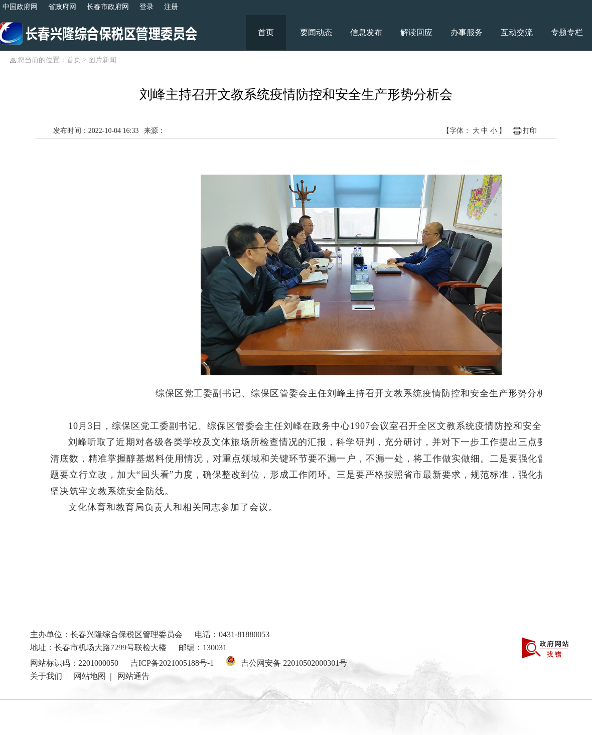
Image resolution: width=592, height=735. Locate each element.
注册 (171, 7)
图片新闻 (102, 60)
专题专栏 (567, 32)
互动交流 (517, 32)
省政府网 (62, 7)
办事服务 (467, 32)
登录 (146, 7)
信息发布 (366, 32)
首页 (266, 32)
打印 (530, 130)
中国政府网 (20, 7)
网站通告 (133, 676)
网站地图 (90, 676)
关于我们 (46, 676)
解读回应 (416, 32)
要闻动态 (316, 32)
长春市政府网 (108, 7)
